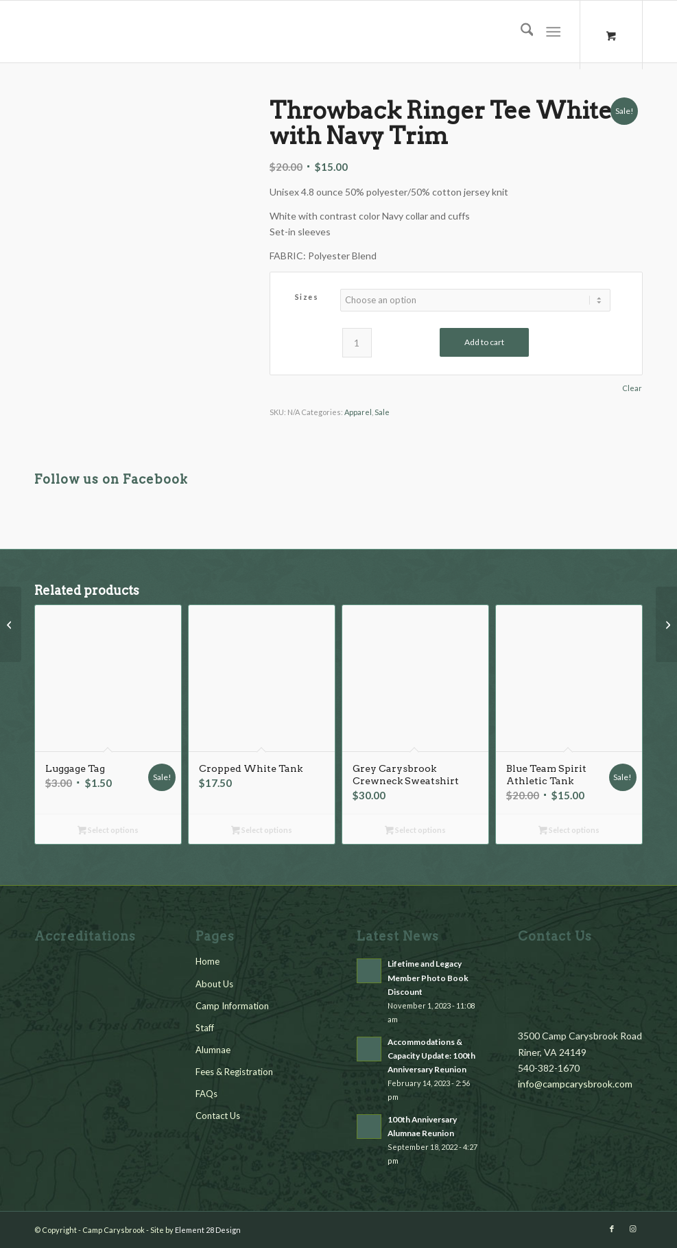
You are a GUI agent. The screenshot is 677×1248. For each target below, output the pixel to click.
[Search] (520, 31)
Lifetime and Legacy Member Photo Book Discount (428, 977)
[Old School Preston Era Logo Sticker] (10, 624)
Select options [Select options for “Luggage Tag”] (108, 831)
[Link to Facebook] (612, 1228)
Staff (204, 1027)
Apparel (358, 412)
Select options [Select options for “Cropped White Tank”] (261, 831)
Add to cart (484, 342)
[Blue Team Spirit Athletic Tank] (666, 624)
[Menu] (554, 31)
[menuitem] (520, 31)
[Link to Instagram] (632, 1228)
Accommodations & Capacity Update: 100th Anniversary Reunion (431, 1055)
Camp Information (232, 1005)
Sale (382, 412)
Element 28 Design (208, 1229)
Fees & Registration (234, 1071)
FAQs (206, 1093)
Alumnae (212, 1049)
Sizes (307, 296)
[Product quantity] (357, 342)
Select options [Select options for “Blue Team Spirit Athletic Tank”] (568, 831)
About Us (214, 983)
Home (207, 961)
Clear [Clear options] (632, 388)
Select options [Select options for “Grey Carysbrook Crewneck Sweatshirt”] (415, 831)
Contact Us (217, 1115)
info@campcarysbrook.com (575, 1084)
